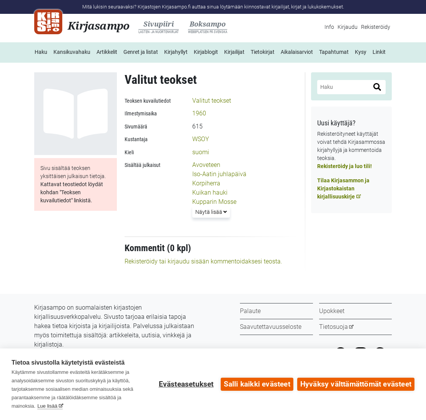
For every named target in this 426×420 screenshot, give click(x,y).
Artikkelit (107, 52)
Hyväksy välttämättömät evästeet (355, 384)
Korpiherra (206, 183)
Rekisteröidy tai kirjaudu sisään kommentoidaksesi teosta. (203, 261)
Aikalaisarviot (297, 52)
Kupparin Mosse (214, 201)
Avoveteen (206, 164)
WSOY (200, 139)
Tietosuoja (333, 326)
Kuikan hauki (210, 192)
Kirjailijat (234, 52)
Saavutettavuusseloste (270, 326)
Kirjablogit (206, 52)
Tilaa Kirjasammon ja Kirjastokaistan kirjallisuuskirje (343, 188)
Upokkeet (331, 311)
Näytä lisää (212, 211)
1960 (199, 113)
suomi (200, 152)
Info (329, 27)
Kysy (360, 52)
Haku (41, 52)
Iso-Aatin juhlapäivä (219, 174)
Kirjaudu (348, 27)
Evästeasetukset (186, 384)
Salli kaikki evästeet (257, 384)
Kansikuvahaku (71, 52)
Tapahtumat (334, 52)
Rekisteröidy (375, 27)
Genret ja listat (140, 52)
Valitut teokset (211, 100)
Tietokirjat (263, 52)
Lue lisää (47, 406)
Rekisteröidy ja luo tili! (344, 166)
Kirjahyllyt (176, 52)
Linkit (379, 52)
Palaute (250, 311)
